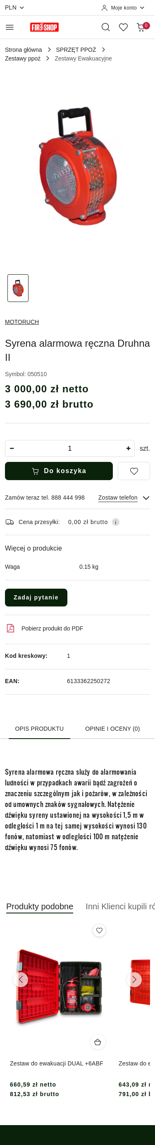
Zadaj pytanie (36, 597)
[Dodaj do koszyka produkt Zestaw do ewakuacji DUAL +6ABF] (98, 1041)
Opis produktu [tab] (39, 728)
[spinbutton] (69, 448)
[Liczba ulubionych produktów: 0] (123, 27)
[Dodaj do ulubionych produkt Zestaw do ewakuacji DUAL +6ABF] (99, 930)
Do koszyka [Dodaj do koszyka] (59, 471)
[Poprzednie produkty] (20, 979)
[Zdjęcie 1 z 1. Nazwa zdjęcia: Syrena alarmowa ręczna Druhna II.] (18, 288)
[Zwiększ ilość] (128, 448)
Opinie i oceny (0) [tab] (112, 728)
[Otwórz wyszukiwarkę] (105, 27)
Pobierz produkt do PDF (44, 628)
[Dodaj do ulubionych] (134, 471)
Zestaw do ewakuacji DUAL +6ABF (56, 1063)
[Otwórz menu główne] (9, 27)
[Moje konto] (123, 8)
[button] (39, 911)
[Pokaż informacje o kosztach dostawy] (115, 522)
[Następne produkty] (134, 979)
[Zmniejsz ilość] (11, 448)
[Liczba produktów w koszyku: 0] (140, 27)
